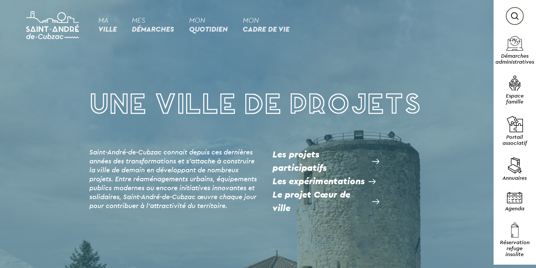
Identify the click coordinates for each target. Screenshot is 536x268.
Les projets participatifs (299, 161)
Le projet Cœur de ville (311, 202)
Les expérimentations (318, 181)
